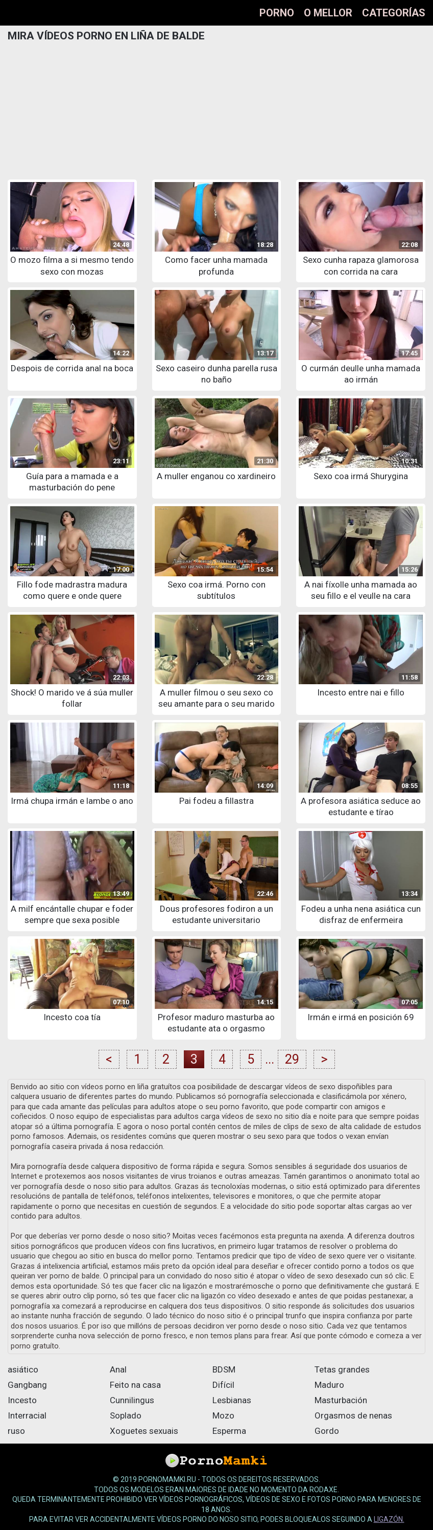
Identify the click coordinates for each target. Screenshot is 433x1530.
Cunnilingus (132, 1400)
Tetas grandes (342, 1369)
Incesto (22, 1400)
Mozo (223, 1415)
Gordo (327, 1431)
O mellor (328, 13)
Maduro (329, 1385)
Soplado (125, 1415)
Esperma (229, 1431)
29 (292, 1059)
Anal (118, 1369)
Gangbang (27, 1385)
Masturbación (341, 1400)
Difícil (223, 1385)
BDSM (223, 1369)
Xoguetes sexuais (144, 1431)
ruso (16, 1431)
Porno (276, 13)
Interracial (27, 1415)
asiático (23, 1369)
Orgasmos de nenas (353, 1415)
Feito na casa (135, 1385)
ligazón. (389, 1519)
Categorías (393, 13)
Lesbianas (231, 1400)
